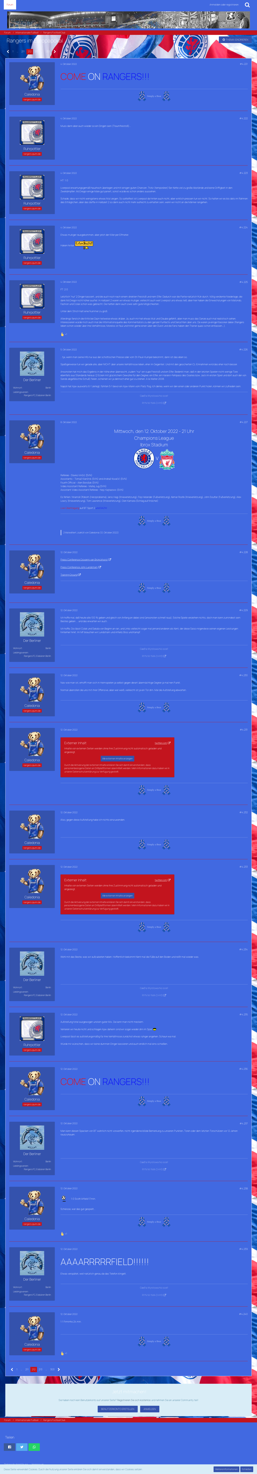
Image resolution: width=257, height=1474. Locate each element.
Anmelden (150, 1409)
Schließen (247, 1469)
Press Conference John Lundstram (79, 567)
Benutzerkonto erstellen (117, 1409)
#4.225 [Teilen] (243, 282)
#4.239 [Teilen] (243, 1249)
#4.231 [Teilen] (244, 729)
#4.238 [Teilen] (243, 1188)
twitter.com (161, 743)
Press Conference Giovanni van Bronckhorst (84, 559)
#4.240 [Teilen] (243, 1314)
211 (23, 51)
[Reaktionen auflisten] (64, 333)
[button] (9, 1447)
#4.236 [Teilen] (243, 1069)
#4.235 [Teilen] (243, 1014)
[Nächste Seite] (55, 51)
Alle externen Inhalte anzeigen (117, 758)
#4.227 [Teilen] (244, 422)
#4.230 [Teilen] (243, 675)
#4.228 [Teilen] (243, 552)
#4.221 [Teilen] (244, 64)
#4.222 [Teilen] (243, 118)
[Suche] (247, 4)
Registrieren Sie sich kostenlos (134, 1400)
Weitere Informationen (226, 1469)
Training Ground (69, 574)
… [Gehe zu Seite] (17, 51)
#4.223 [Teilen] (243, 173)
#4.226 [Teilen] (243, 349)
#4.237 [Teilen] (244, 1123)
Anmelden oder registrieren (224, 4)
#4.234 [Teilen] (243, 949)
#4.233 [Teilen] (243, 866)
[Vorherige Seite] (8, 51)
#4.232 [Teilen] (243, 812)
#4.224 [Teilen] (243, 227)
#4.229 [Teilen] (243, 610)
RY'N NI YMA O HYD (152, 403)
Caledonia (94, 532)
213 (36, 51)
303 (48, 51)
